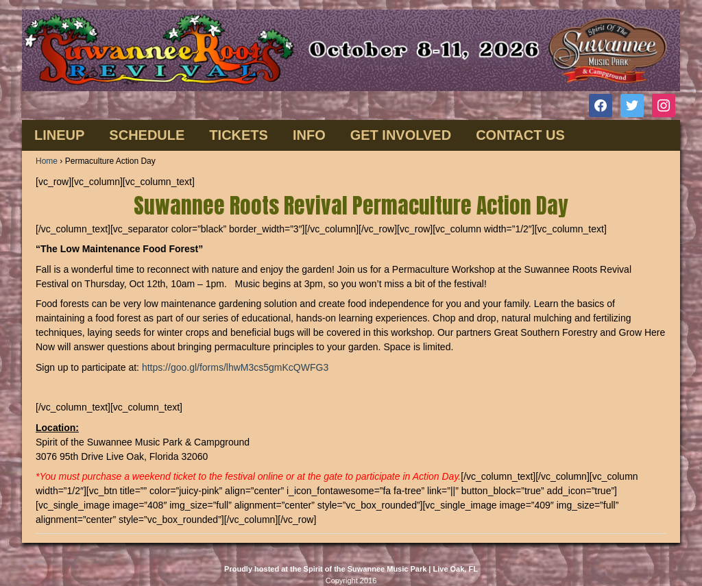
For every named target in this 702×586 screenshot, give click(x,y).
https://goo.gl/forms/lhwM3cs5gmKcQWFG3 (235, 367)
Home (47, 161)
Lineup (59, 135)
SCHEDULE (146, 135)
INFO (309, 135)
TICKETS (238, 135)
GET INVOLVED (400, 135)
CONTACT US (520, 135)
